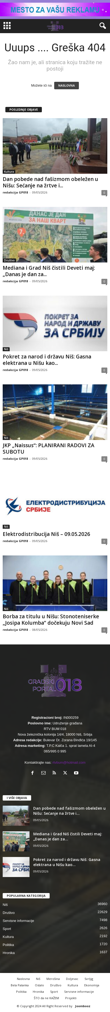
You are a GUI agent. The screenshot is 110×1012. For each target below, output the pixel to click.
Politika (8, 945)
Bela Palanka (20, 985)
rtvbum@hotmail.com (69, 762)
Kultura (9, 171)
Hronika (9, 953)
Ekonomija (91, 985)
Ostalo (39, 985)
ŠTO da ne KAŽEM (46, 998)
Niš (6, 349)
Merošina (53, 979)
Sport (7, 929)
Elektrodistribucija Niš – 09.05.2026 (46, 534)
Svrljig (89, 979)
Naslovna (23, 979)
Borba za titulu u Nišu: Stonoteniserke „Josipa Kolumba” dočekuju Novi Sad (51, 619)
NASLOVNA (66, 85)
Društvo (9, 260)
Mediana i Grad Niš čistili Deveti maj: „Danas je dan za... (49, 271)
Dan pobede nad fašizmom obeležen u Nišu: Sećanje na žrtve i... (50, 182)
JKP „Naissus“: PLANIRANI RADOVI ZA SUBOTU (48, 448)
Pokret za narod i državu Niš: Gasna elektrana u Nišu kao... (47, 359)
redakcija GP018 (15, 192)
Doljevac (72, 979)
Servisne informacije (18, 921)
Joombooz (82, 1006)
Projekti (70, 998)
